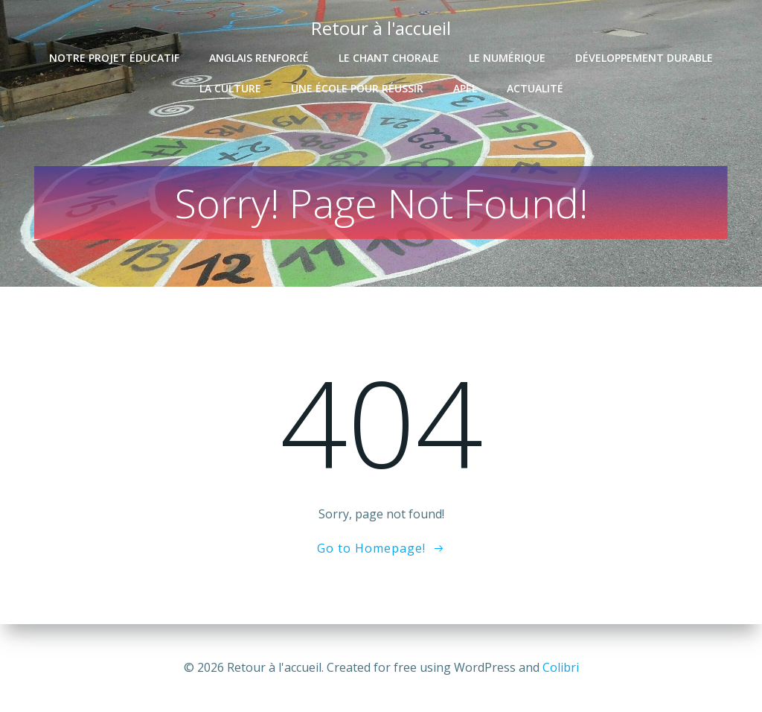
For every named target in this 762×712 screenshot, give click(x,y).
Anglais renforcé (259, 57)
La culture (230, 87)
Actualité (535, 87)
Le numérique (507, 57)
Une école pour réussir (357, 87)
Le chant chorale (389, 57)
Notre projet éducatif (114, 57)
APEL (465, 87)
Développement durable (644, 57)
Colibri (560, 667)
